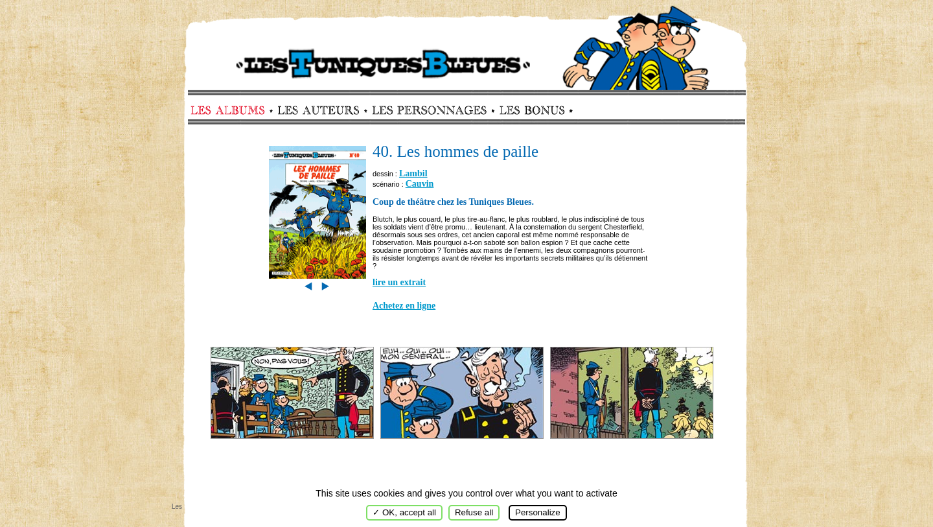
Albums (231, 110)
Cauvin (420, 184)
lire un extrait (399, 282)
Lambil (413, 173)
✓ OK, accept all (404, 512)
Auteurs (323, 110)
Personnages (429, 110)
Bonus (531, 110)
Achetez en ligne (404, 305)
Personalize (537, 512)
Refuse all (474, 512)
